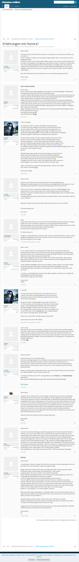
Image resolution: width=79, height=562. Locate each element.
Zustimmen (32, 559)
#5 (75, 242)
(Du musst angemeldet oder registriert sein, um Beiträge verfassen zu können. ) (56, 520)
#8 (75, 342)
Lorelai (45, 46)
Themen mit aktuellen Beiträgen (23, 9)
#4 (75, 214)
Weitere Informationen (43, 559)
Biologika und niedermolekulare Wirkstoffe (24, 46)
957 (17, 401)
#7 (75, 322)
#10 (75, 423)
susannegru (7, 235)
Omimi (6, 263)
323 (17, 142)
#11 (75, 452)
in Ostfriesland (15, 108)
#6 (75, 284)
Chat (11, 6)
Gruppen (16, 6)
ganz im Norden (15, 269)
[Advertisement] (39, 25)
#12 (75, 515)
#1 (75, 79)
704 (17, 240)
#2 (75, 116)
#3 (75, 173)
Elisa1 (5, 444)
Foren (6, 6)
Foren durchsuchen (8, 9)
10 (17, 71)
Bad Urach (16, 403)
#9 (75, 387)
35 (17, 448)
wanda (6, 138)
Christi (6, 397)
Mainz (17, 144)
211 (17, 106)
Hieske (6, 102)
